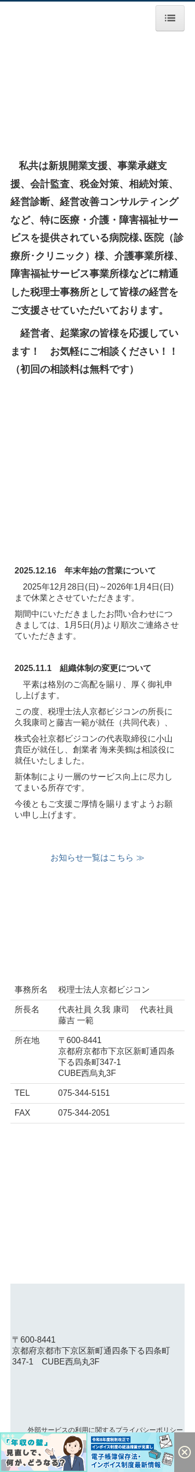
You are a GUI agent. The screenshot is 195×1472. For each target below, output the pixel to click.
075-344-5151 (84, 1092)
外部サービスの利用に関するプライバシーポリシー (105, 1430)
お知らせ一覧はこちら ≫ (97, 857)
